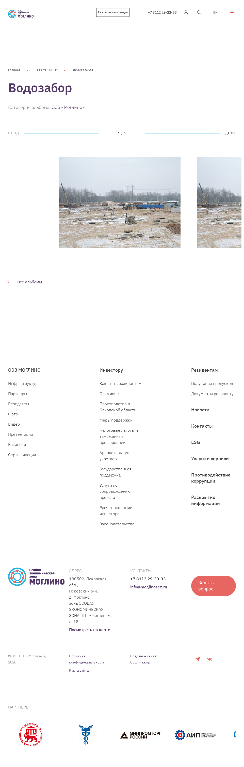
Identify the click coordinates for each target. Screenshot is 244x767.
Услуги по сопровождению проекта (115, 491)
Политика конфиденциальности (87, 659)
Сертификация (22, 454)
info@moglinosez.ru (148, 586)
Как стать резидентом (120, 383)
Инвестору (111, 370)
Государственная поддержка (115, 471)
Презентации (20, 434)
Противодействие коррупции (211, 478)
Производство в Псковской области (118, 406)
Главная (14, 70)
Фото (13, 413)
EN (215, 12)
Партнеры (17, 393)
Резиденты (18, 403)
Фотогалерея (83, 70)
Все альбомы (29, 281)
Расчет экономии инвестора (116, 510)
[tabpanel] (120, 202)
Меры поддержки (116, 420)
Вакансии (17, 444)
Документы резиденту (212, 393)
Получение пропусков (212, 383)
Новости (200, 410)
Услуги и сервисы (210, 458)
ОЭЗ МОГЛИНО (47, 70)
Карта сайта (79, 670)
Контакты (202, 426)
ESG (195, 442)
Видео (14, 424)
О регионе (109, 393)
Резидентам (204, 370)
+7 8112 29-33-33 (162, 12)
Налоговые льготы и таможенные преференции (119, 436)
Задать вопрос (206, 586)
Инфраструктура (24, 383)
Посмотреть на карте (89, 629)
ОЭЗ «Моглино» (68, 107)
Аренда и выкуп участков (114, 455)
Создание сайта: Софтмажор (143, 659)
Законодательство (117, 523)
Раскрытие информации (113, 12)
